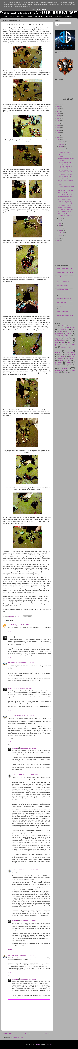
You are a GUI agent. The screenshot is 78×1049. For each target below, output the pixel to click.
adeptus (58, 337)
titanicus (69, 364)
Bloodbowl (63, 329)
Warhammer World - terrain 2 (66, 205)
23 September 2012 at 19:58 (21, 625)
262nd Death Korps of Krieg (65, 272)
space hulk (60, 358)
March (60, 230)
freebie (70, 342)
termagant (58, 362)
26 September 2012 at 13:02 (28, 979)
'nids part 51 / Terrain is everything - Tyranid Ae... (65, 208)
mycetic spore (68, 351)
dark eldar (69, 339)
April (60, 228)
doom (70, 340)
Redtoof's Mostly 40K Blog (65, 315)
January (61, 235)
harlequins (63, 347)
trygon (64, 366)
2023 (58, 113)
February (61, 232)
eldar (56, 342)
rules (66, 354)
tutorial (72, 366)
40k (62, 325)
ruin (60, 354)
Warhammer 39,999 (62, 289)
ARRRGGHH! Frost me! (64, 199)
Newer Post (7, 1034)
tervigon (58, 364)
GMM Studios (61, 294)
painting (57, 352)
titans (56, 366)
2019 (58, 123)
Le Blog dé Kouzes (62, 285)
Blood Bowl (71, 327)
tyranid (64, 368)
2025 (58, 108)
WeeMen (59, 277)
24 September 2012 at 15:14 (23, 637)
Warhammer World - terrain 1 (66, 211)
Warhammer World (62, 335)
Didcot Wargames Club (64, 298)
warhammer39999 (13, 662)
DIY (73, 329)
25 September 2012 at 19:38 (30, 774)
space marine (70, 358)
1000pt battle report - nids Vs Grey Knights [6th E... (66, 167)
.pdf (56, 326)
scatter (72, 354)
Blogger (49, 1044)
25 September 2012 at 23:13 (28, 920)
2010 (58, 240)
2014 (58, 135)
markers (68, 349)
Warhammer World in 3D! (65, 174)
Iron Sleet (60, 307)
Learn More (36, 9)
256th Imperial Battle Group (65, 268)
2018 (58, 125)
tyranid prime (60, 370)
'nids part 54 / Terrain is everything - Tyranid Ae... (65, 177)
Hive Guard (68, 331)
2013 (58, 137)
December (62, 141)
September (62, 149)
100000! (60, 184)
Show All (73, 319)
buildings (66, 337)
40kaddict (10, 637)
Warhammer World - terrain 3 (66, 196)
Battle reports (39, 16)
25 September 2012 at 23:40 (26, 955)
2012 (58, 139)
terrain (69, 362)
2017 (58, 127)
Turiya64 (10, 625)
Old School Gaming (63, 281)
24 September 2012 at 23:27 (26, 715)
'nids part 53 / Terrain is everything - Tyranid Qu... (65, 193)
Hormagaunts (59, 333)
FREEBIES (20, 16)
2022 (58, 116)
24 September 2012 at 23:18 (23, 688)
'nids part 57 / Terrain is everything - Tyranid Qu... (65, 151)
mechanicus (58, 351)
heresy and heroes (62, 311)
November (62, 144)
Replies (12, 745)
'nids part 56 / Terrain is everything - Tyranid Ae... (65, 163)
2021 (58, 118)
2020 (58, 120)
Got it (44, 9)
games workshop (65, 344)
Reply (9, 631)
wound (65, 372)
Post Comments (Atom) (17, 1037)
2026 (58, 106)
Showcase (68, 16)
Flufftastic (49, 16)
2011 (58, 238)
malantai (57, 349)
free (63, 342)
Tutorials (29, 16)
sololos (38, 1044)
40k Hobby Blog (61, 302)
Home (5, 16)
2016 (58, 130)
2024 (58, 111)
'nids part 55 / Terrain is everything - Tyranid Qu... (65, 171)
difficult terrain (60, 340)
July (60, 220)
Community (58, 16)
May (60, 225)
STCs (12, 16)
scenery (62, 356)
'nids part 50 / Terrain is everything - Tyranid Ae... (65, 214)
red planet (71, 352)
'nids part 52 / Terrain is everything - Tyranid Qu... (65, 202)
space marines (65, 360)
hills (70, 347)
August (61, 218)
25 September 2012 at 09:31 (28, 748)
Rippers (69, 333)
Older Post (47, 1034)
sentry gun (72, 356)
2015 (58, 132)
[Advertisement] (65, 253)
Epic (60, 331)
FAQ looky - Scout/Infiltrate (65, 190)
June (60, 223)
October (61, 146)
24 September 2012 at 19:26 (26, 662)
